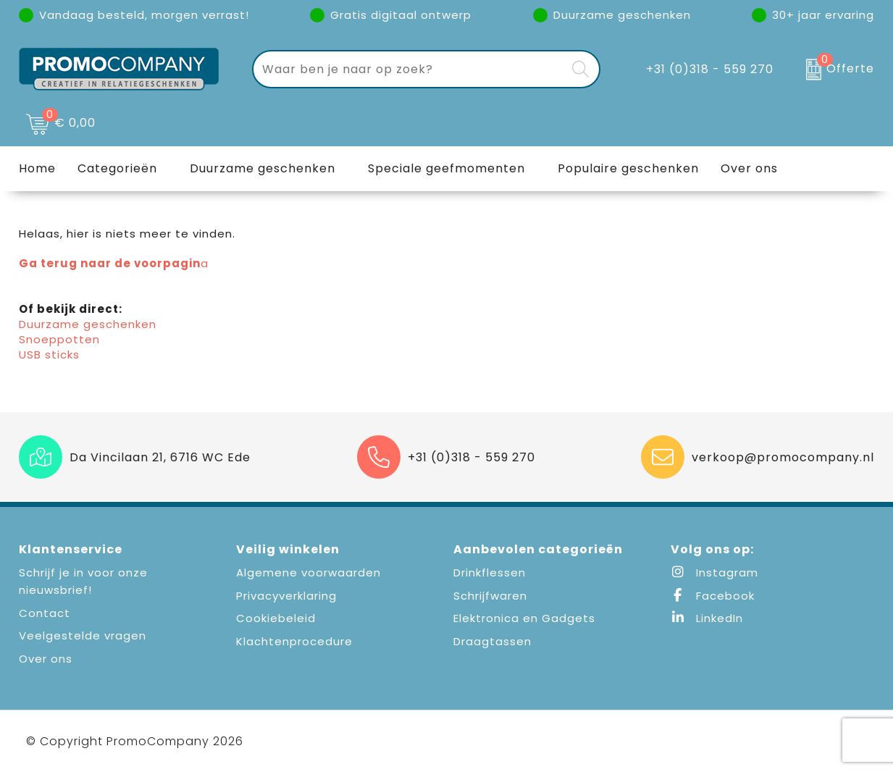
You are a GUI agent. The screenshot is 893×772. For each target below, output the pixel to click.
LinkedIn (707, 618)
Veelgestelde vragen (82, 635)
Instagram (714, 572)
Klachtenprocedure (294, 641)
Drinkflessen (489, 572)
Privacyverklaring (286, 595)
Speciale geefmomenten (446, 168)
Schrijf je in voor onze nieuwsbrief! (83, 581)
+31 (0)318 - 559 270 (709, 69)
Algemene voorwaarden (308, 572)
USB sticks (49, 354)
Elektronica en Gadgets (524, 618)
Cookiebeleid (276, 618)
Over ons (45, 658)
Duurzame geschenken (262, 168)
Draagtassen (492, 641)
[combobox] (409, 69)
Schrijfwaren (490, 595)
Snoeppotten (59, 339)
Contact (44, 613)
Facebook (713, 595)
